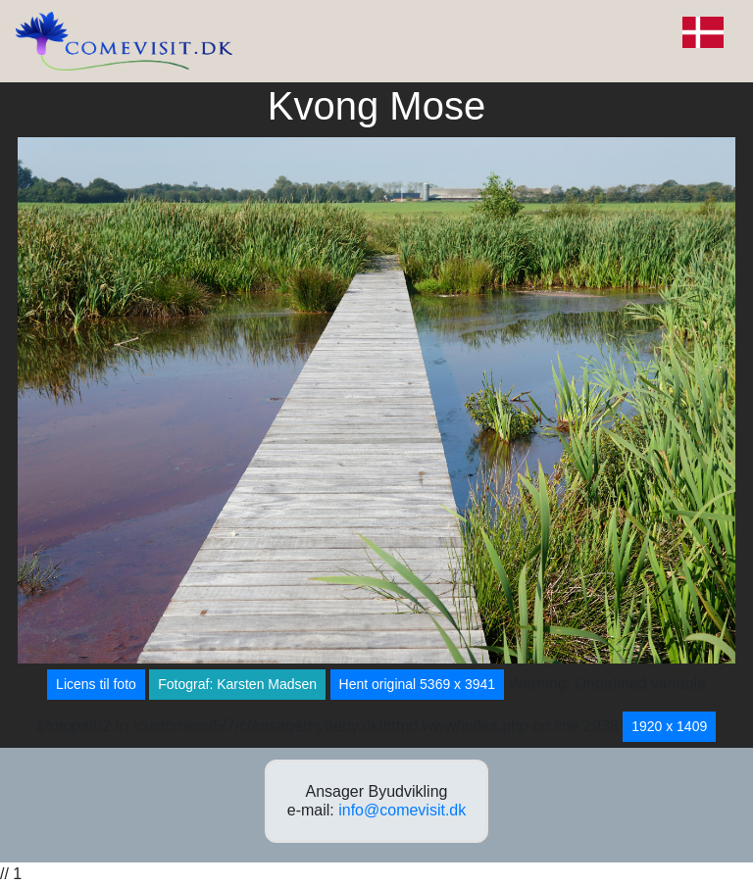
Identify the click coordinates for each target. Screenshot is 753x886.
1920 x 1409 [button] (669, 726)
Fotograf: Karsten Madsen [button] (237, 684)
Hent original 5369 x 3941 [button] (417, 684)
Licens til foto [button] (96, 684)
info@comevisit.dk (402, 810)
